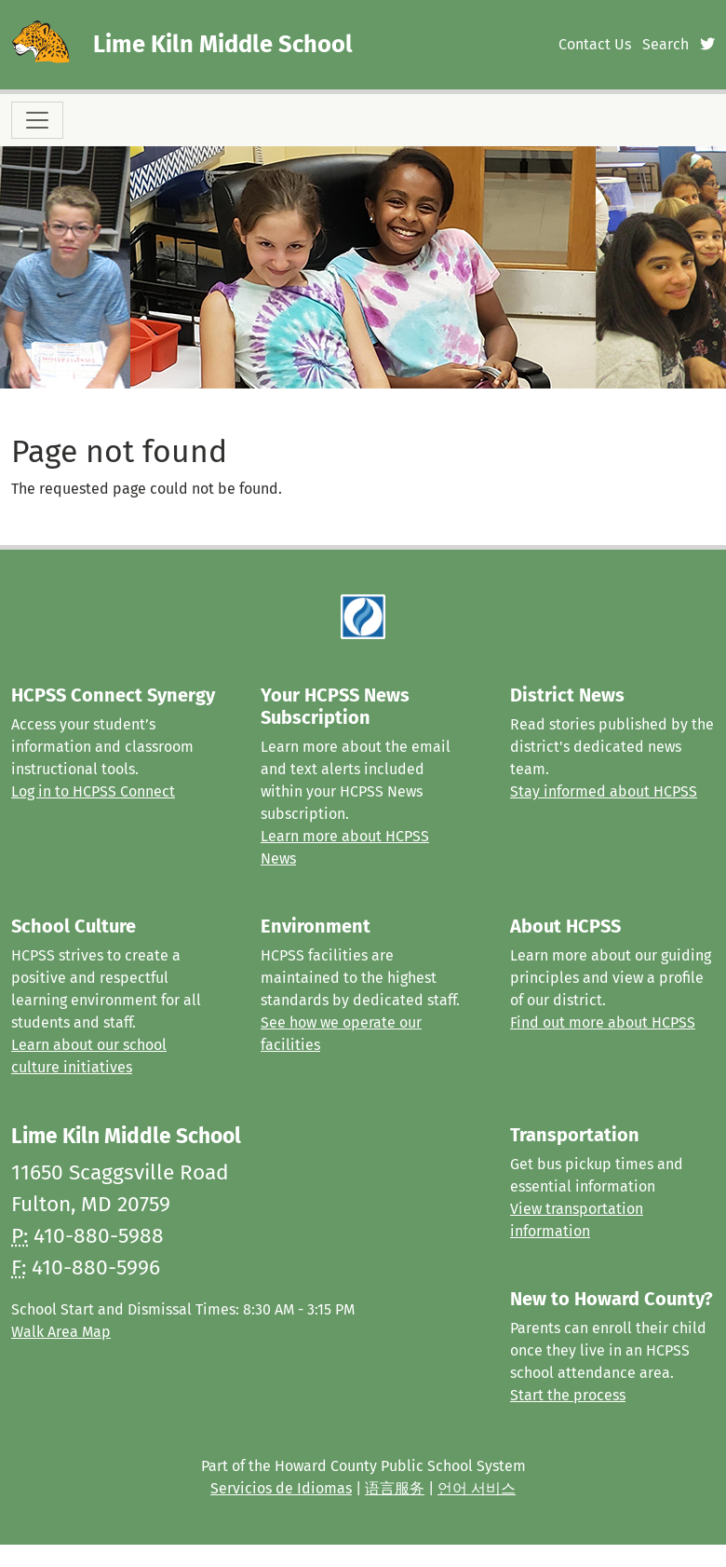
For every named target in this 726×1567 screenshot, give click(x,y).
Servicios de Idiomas (281, 1488)
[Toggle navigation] (37, 120)
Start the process (567, 1395)
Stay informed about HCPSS (603, 791)
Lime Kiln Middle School (223, 44)
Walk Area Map (61, 1332)
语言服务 (394, 1488)
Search (665, 44)
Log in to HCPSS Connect (93, 791)
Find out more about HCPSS (602, 1022)
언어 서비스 (476, 1488)
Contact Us (594, 44)
